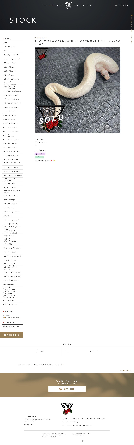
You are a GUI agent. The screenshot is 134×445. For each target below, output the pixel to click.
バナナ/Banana (10, 67)
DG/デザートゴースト (12, 55)
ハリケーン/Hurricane (12, 256)
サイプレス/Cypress (11, 123)
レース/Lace (8, 208)
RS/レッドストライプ (12, 151)
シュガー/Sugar (10, 260)
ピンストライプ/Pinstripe (9, 135)
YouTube (87, 425)
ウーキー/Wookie (11, 252)
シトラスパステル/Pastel (9, 180)
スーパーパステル (10, 127)
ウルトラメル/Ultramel (13, 175)
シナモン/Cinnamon (12, 95)
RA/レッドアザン (10, 188)
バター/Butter (9, 71)
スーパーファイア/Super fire (9, 264)
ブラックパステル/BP (12, 99)
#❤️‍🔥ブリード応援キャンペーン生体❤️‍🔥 (12, 317)
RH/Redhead (9, 284)
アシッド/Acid (9, 183)
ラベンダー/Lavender (12, 220)
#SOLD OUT (6, 315)
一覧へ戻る (67, 351)
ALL (5, 43)
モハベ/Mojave (10, 75)
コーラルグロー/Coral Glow (12, 228)
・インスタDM (40, 154)
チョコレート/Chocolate (9, 288)
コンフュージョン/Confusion (9, 87)
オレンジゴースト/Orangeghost (10, 232)
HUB (86, 419)
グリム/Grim (9, 300)
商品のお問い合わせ (11, 335)
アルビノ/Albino (10, 63)
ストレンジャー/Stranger (10, 240)
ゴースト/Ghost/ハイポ (13, 103)
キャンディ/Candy (11, 224)
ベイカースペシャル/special (10, 292)
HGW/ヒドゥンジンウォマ (13, 163)
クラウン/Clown (10, 47)
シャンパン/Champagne (10, 83)
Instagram (67, 425)
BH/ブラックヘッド (11, 159)
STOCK (73, 419)
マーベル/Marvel (10, 204)
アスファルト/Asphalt (12, 272)
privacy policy (74, 422)
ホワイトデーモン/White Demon (11, 296)
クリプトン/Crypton (12, 139)
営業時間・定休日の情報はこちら (32, 420)
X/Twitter (77, 425)
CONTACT (122, 5)
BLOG (92, 419)
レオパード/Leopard (12, 59)
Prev (42, 351)
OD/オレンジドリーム (12, 171)
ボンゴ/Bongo (9, 200)
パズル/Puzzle (9, 119)
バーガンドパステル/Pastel (10, 268)
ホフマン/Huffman (11, 167)
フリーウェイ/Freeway (12, 248)
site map (65, 422)
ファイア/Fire (9, 216)
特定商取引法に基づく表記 (11, 326)
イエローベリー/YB (11, 131)
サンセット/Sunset (11, 155)
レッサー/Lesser (10, 143)
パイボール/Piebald (11, 79)
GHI (5, 51)
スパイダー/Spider (11, 196)
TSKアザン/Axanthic (12, 280)
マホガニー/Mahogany (12, 91)
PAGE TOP (124, 370)
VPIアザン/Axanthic (12, 107)
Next (92, 351)
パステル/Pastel (10, 115)
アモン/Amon (9, 236)
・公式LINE (39, 157)
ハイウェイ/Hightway (12, 276)
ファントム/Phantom (12, 212)
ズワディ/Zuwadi (10, 304)
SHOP (80, 419)
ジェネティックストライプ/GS (13, 192)
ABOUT (66, 419)
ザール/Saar (8, 244)
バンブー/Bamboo (11, 147)
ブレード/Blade (10, 111)
